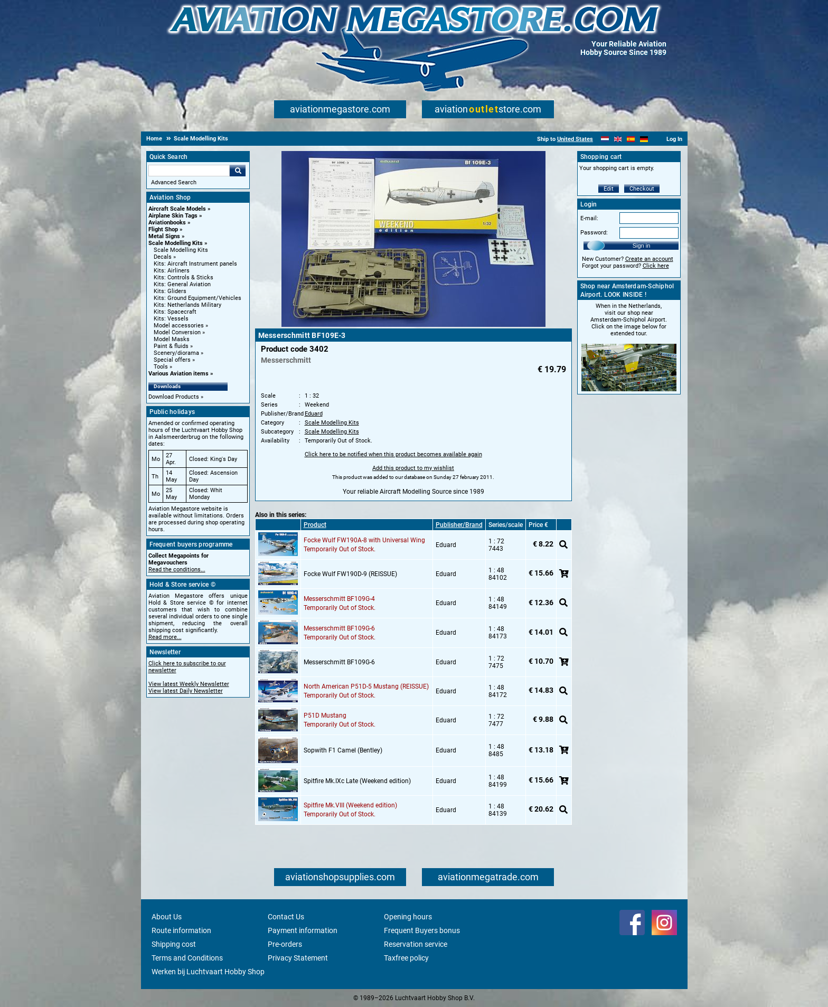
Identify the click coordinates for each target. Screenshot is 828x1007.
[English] (618, 139)
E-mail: (589, 218)
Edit (609, 188)
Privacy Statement (298, 958)
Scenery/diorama (176, 353)
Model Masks (172, 339)
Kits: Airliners (172, 270)
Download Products (173, 396)
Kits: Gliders (170, 291)
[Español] (631, 139)
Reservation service (415, 944)
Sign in (642, 245)
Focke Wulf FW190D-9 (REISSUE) (350, 574)
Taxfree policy (406, 958)
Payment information (302, 930)
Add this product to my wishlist (413, 468)
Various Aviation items (178, 373)
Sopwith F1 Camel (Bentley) (343, 750)
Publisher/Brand (459, 525)
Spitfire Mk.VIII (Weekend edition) (350, 805)
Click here (656, 265)
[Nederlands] (605, 139)
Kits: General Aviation (182, 284)
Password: (594, 232)
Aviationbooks (167, 222)
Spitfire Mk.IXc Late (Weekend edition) (357, 781)
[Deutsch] (644, 139)
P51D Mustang (325, 715)
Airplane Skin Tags (172, 215)
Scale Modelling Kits (175, 243)
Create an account (649, 259)
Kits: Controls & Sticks (183, 277)
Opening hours (408, 916)
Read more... (165, 637)
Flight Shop (163, 229)
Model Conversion (177, 332)
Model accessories (179, 325)
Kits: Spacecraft (175, 311)
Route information (181, 930)
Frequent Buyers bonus (422, 930)
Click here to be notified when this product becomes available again (393, 454)
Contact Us (286, 916)
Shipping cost (174, 944)
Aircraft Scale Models (177, 208)
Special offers (172, 359)
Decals (163, 256)
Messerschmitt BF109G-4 (339, 599)
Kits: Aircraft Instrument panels (195, 263)
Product (315, 525)
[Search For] (189, 170)
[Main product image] (413, 324)
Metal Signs (164, 236)
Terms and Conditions (187, 958)
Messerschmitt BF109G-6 (339, 628)
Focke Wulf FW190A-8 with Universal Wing (364, 540)
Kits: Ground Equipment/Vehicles (197, 298)
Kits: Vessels (171, 318)
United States (575, 139)
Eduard (314, 413)
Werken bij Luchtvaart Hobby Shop (208, 971)
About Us (167, 916)
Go (238, 170)
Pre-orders (285, 944)
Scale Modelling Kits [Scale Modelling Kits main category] (181, 250)
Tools (161, 366)
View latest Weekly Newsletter (188, 684)
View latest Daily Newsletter (185, 691)
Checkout (641, 188)
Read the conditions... (176, 569)
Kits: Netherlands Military (187, 305)
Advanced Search (173, 182)
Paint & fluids (171, 346)
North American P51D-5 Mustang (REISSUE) (366, 686)
